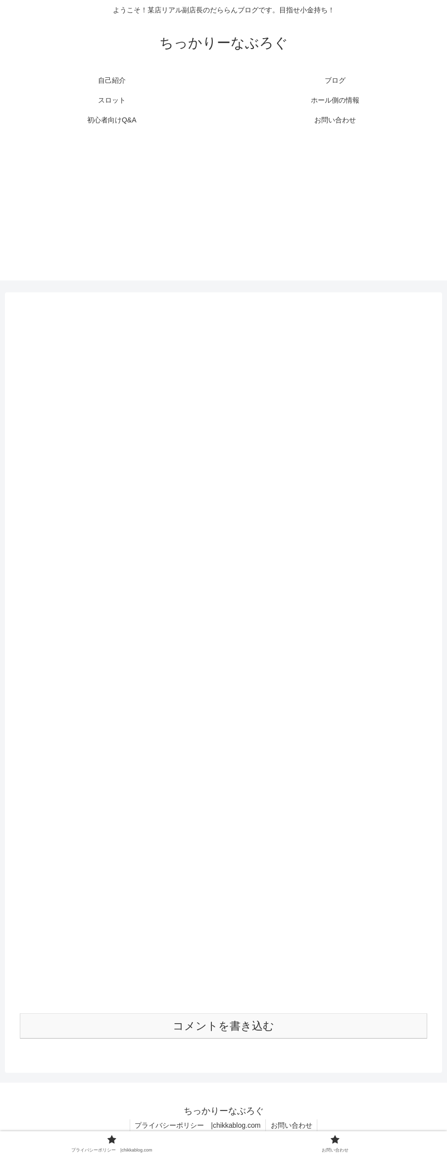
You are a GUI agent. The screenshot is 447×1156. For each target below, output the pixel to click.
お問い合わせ (291, 1125)
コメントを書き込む (223, 1026)
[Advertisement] (223, 211)
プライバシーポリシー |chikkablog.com (197, 1125)
